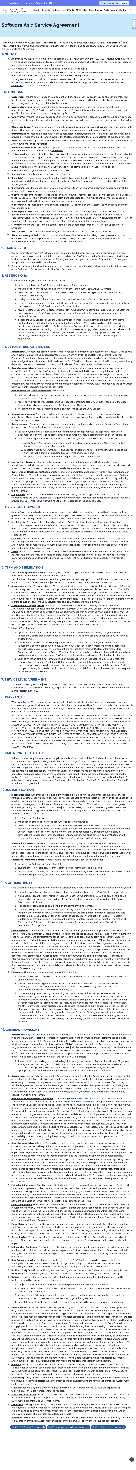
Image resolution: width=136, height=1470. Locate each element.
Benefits (46, 10)
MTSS (78, 10)
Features (56, 10)
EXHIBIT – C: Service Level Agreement (108, 1427)
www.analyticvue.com (82, 1101)
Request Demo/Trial (109, 3)
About (36, 10)
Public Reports (110, 10)
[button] (130, 10)
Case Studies (95, 10)
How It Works (68, 10)
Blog (85, 10)
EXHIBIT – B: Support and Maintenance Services (68, 1427)
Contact (123, 10)
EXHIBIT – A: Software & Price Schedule (28, 1427)
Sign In (124, 3)
